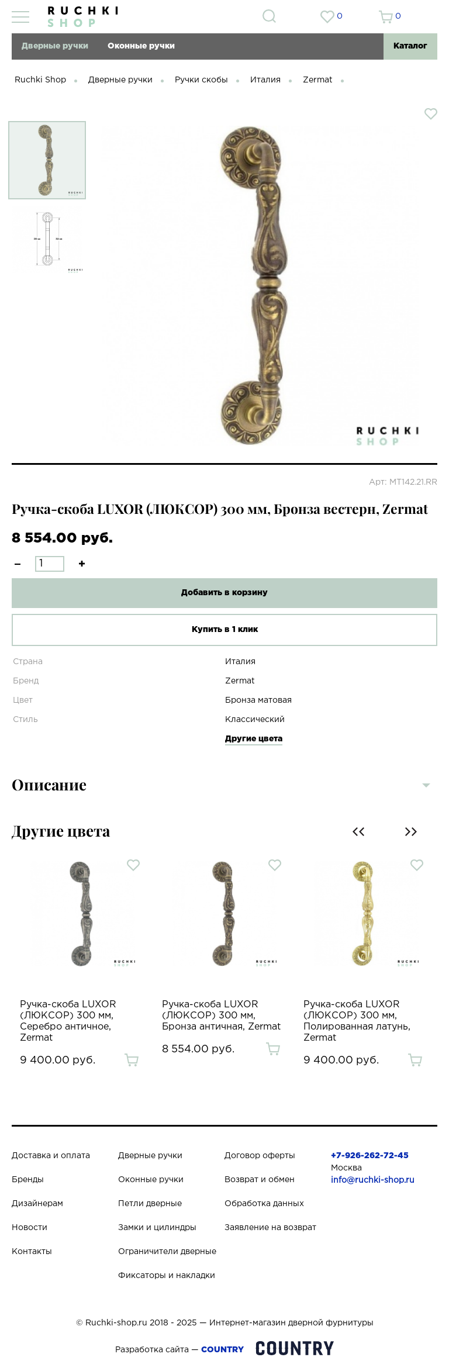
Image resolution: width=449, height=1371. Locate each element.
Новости (29, 1227)
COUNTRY (222, 1349)
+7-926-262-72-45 (370, 1155)
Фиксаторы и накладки (166, 1275)
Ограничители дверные (167, 1251)
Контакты (32, 1251)
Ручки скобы (201, 80)
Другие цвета (253, 739)
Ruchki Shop (40, 80)
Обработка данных (264, 1203)
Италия (265, 80)
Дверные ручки (55, 46)
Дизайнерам (37, 1203)
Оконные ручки (141, 46)
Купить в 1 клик (225, 629)
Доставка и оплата (51, 1155)
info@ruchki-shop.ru (373, 1180)
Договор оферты (259, 1155)
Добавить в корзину (224, 592)
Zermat (318, 80)
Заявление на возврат (270, 1227)
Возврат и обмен (259, 1179)
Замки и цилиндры (157, 1227)
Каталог (410, 46)
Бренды (28, 1179)
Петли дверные (150, 1203)
